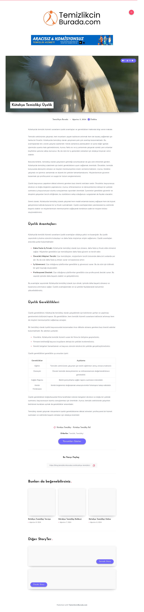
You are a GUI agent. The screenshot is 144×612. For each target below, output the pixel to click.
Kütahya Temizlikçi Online (100, 519)
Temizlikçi (79, 433)
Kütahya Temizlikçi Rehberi (70, 519)
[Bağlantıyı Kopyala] (72, 465)
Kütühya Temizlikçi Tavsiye (39, 519)
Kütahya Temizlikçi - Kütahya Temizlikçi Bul (74, 427)
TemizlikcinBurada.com (78, 605)
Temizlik (72, 433)
